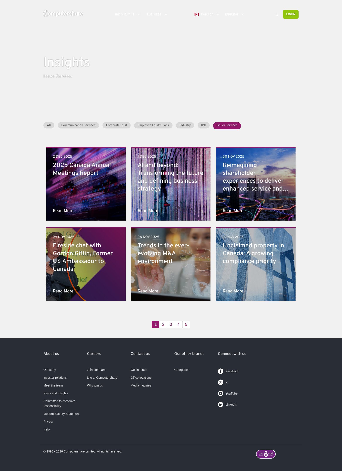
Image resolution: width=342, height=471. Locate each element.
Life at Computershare (102, 377)
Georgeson (181, 369)
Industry (185, 125)
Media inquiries (141, 385)
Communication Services (78, 125)
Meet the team (53, 385)
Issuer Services (227, 125)
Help (46, 429)
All (49, 125)
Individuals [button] (129, 14)
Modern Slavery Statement (61, 413)
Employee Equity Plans (153, 125)
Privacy (48, 421)
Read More (63, 211)
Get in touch (139, 369)
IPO (203, 125)
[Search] (276, 15)
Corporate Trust (116, 125)
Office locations (141, 377)
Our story (49, 369)
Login (290, 14)
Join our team (96, 369)
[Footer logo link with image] (277, 454)
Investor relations (55, 377)
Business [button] (158, 14)
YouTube (228, 392)
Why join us (95, 385)
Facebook (228, 370)
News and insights (55, 393)
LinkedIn (227, 404)
